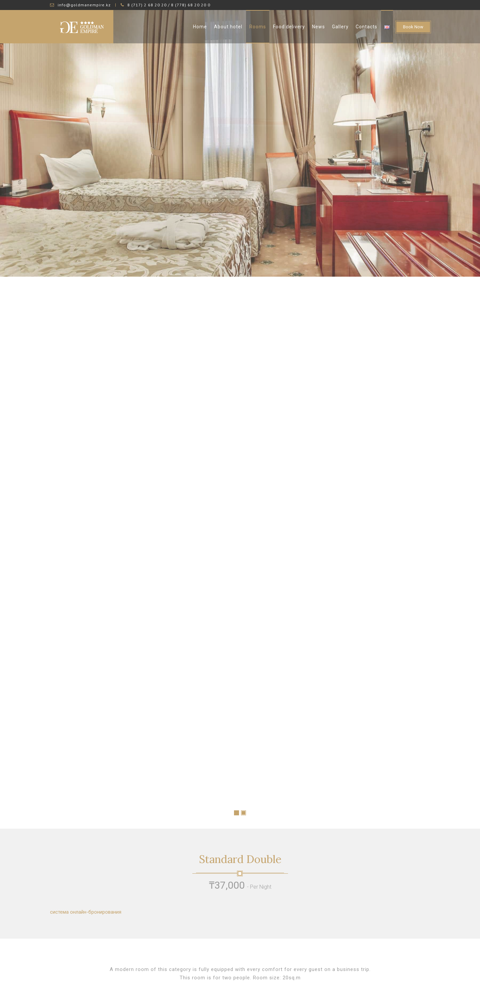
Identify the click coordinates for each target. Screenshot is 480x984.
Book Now (413, 26)
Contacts (366, 26)
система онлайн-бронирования (85, 827)
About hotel (228, 26)
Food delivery (289, 26)
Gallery (340, 26)
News (318, 26)
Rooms (257, 26)
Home (200, 26)
